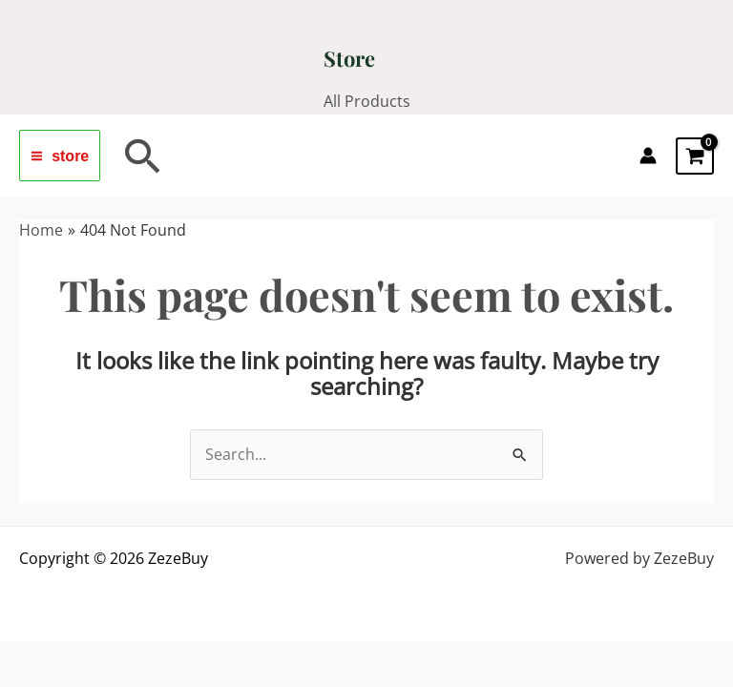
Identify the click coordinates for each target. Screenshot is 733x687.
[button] (143, 155)
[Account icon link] (648, 155)
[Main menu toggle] (59, 155)
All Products (367, 101)
